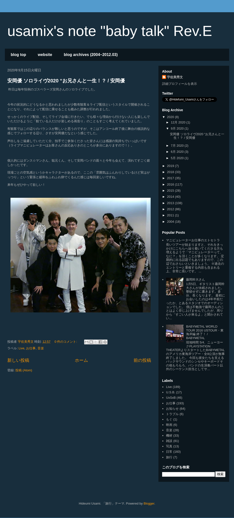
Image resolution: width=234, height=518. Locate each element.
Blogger (149, 503)
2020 (171, 117)
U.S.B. (170, 392)
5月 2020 (178, 158)
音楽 (41, 348)
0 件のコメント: (66, 341)
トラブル (172, 414)
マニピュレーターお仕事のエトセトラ (193, 240)
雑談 (169, 441)
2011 (171, 215)
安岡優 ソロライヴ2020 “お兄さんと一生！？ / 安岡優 (66, 80)
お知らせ (172, 408)
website (45, 55)
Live (21, 348)
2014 (171, 196)
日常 (169, 451)
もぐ (169, 419)
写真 (169, 446)
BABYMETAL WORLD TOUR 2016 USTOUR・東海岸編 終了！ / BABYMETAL (204, 332)
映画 (169, 425)
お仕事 (31, 348)
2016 (171, 184)
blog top (18, 55)
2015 (171, 190)
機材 (169, 435)
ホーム (81, 360)
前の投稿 (142, 360)
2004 (171, 221)
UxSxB (171, 397)
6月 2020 (178, 152)
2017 (171, 178)
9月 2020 (178, 128)
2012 (171, 209)
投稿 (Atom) (23, 370)
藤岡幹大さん (195, 279)
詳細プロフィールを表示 (179, 84)
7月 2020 (178, 145)
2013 (171, 203)
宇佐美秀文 (175, 77)
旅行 (169, 457)
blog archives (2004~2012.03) (91, 55)
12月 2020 (178, 122)
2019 (171, 166)
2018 (171, 172)
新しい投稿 (18, 360)
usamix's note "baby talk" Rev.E (109, 31)
